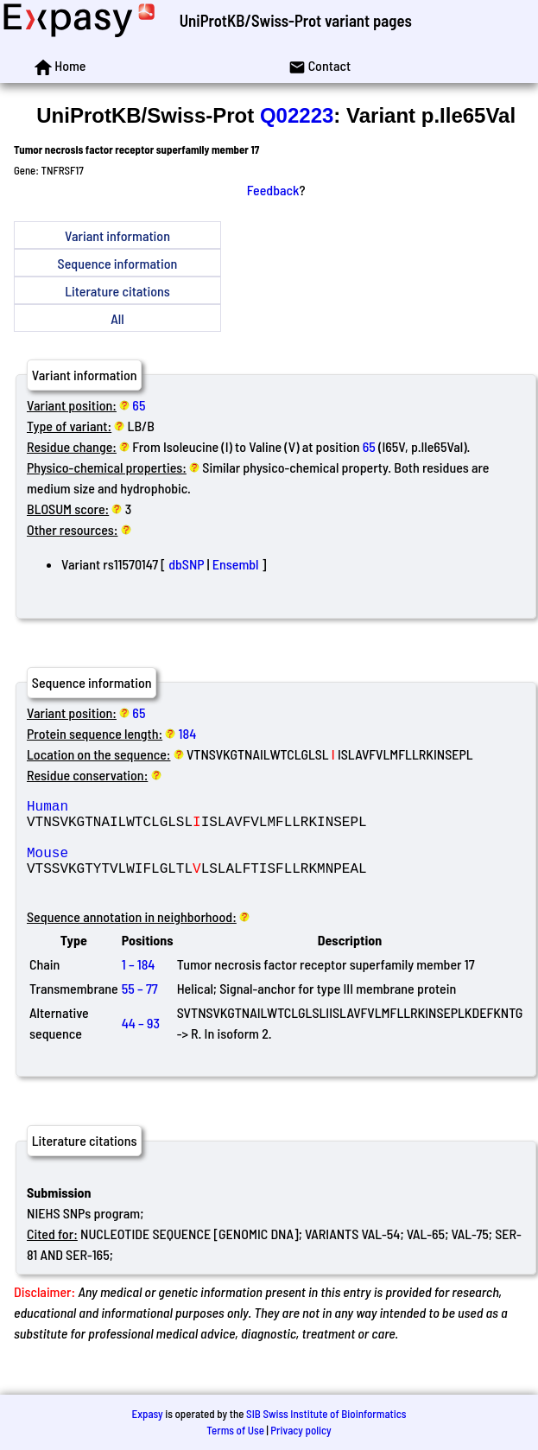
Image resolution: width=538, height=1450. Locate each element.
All (117, 318)
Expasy (146, 1414)
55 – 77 (140, 1009)
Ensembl (235, 564)
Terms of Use (235, 1431)
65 (138, 405)
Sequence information (118, 263)
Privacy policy (300, 1431)
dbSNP (186, 564)
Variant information (117, 235)
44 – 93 (141, 1043)
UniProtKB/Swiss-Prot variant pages (296, 20)
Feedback (273, 189)
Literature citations (117, 291)
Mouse (151, 865)
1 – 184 (138, 984)
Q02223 (296, 115)
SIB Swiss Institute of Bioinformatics (326, 1414)
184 (188, 733)
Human (151, 808)
